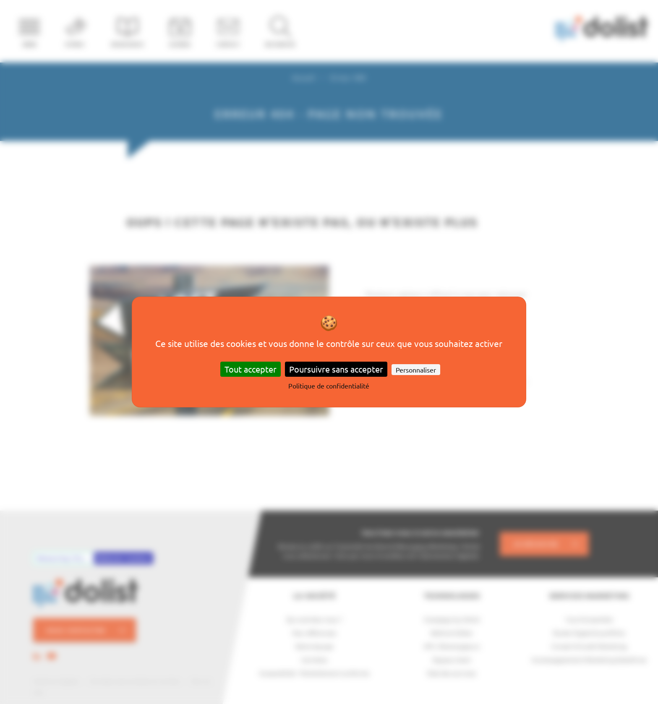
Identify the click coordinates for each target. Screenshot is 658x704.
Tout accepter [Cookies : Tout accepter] (251, 369)
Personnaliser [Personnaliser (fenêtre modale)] (416, 369)
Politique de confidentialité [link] (328, 385)
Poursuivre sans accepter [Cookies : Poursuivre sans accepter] (336, 369)
